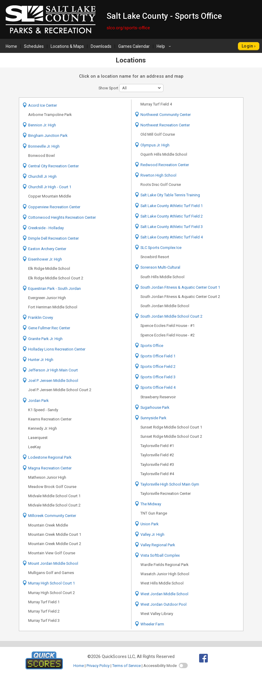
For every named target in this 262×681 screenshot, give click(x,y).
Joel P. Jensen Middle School (53, 380)
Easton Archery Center (47, 249)
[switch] (183, 665)
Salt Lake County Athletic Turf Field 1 (171, 205)
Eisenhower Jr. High (45, 259)
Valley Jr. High (152, 534)
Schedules (34, 46)
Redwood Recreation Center (164, 165)
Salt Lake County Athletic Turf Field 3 (171, 226)
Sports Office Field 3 (157, 377)
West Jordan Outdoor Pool (163, 604)
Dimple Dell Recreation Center (53, 238)
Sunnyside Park (153, 418)
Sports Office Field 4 (157, 387)
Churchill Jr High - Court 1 (49, 187)
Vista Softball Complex (160, 555)
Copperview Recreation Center (54, 207)
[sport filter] (141, 88)
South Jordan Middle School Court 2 (171, 316)
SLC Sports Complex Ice (160, 247)
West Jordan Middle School (164, 594)
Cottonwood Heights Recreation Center (62, 217)
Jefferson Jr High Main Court (53, 370)
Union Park (149, 524)
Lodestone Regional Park (50, 457)
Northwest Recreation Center (165, 125)
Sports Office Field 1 (157, 356)
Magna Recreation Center (50, 468)
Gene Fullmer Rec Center (49, 328)
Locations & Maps (67, 46)
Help (164, 46)
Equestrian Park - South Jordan (54, 288)
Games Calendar (134, 46)
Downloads (101, 46)
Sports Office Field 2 (157, 366)
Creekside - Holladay (46, 228)
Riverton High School (158, 175)
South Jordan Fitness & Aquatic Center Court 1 (180, 287)
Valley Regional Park (157, 545)
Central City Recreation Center (53, 166)
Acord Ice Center (42, 105)
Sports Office (151, 345)
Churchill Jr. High (42, 176)
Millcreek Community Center (52, 515)
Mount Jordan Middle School (53, 563)
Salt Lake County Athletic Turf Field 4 (171, 237)
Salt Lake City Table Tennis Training (170, 195)
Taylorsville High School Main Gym (169, 484)
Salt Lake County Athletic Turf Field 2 (171, 216)
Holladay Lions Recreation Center (56, 349)
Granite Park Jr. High (45, 338)
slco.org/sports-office (128, 27)
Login (247, 46)
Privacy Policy (98, 665)
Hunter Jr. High (40, 359)
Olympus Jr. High (154, 145)
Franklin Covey (40, 317)
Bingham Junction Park (48, 135)
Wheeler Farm (152, 624)
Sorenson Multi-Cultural (160, 267)
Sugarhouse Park (154, 407)
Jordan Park (38, 400)
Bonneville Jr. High (44, 146)
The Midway (150, 504)
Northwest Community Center (165, 114)
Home (11, 46)
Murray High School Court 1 (51, 583)
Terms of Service (126, 665)
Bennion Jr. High (42, 125)
